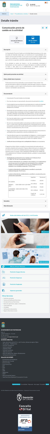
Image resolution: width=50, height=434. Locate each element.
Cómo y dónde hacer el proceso (12, 79)
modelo (41, 101)
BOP (3, 366)
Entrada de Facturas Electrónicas (11, 302)
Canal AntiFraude (8, 305)
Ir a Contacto (4, 338)
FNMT (4, 374)
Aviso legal (36, 384)
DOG (3, 367)
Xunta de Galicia (6, 362)
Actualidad (6, 307)
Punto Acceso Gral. (7, 364)
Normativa (6, 201)
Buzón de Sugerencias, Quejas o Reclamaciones (14, 353)
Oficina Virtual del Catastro (8, 375)
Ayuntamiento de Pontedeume (9, 359)
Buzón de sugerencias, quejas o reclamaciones (15, 303)
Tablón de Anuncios (7, 351)
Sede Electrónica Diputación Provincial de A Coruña (15, 377)
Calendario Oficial (7, 348)
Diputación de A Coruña (8, 361)
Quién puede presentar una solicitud (13, 74)
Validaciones (5, 372)
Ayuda (47, 384)
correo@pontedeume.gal (12, 336)
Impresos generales (7, 347)
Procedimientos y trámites (21, 14)
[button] (46, 3)
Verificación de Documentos (9, 355)
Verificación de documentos (10, 309)
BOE (3, 369)
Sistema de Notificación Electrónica (12, 300)
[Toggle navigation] (5, 10)
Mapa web (30, 384)
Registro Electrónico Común (10, 311)
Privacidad (42, 384)
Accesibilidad (24, 384)
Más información (8, 206)
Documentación (8, 93)
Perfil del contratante (9, 298)
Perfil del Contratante (8, 350)
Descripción (7, 49)
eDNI (3, 370)
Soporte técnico (16, 384)
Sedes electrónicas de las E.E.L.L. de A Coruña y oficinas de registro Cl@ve (20, 342)
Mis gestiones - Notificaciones (10, 344)
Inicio (12, 14)
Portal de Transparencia (8, 345)
